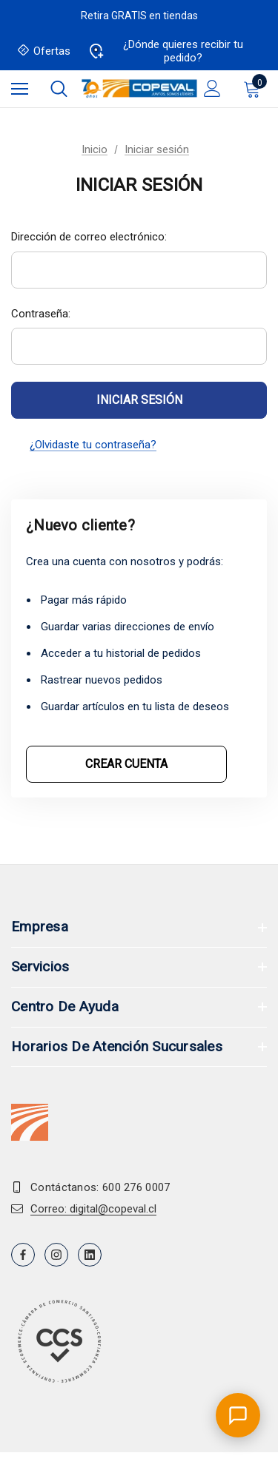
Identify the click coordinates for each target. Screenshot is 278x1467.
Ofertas (44, 51)
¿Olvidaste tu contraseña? (93, 444)
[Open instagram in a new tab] (56, 1255)
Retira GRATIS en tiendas (139, 15)
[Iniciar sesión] (212, 88)
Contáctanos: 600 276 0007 (100, 1187)
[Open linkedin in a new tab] (90, 1255)
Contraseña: (40, 313)
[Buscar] (58, 89)
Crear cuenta (126, 764)
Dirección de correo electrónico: (89, 236)
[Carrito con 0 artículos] (255, 89)
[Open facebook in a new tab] (23, 1255)
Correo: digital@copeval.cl (93, 1208)
